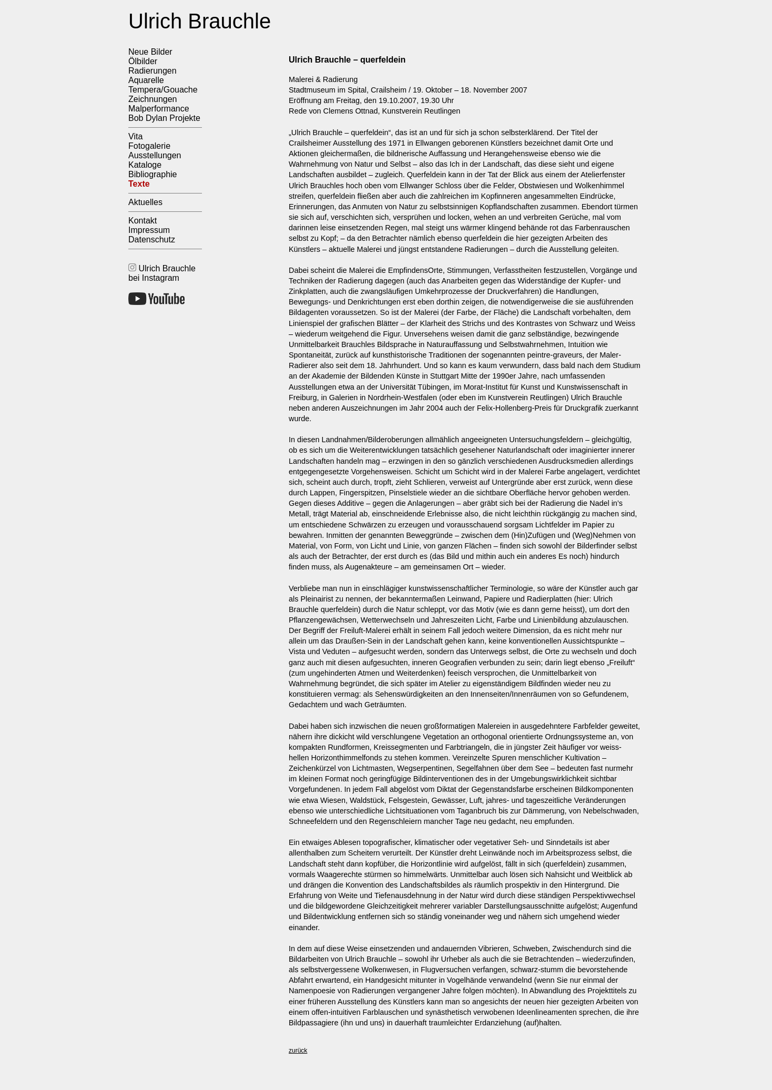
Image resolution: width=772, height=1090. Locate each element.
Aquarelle (146, 80)
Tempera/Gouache (163, 89)
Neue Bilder (150, 51)
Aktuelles (145, 202)
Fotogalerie (149, 145)
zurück (298, 1050)
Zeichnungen (152, 99)
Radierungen (152, 70)
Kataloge (144, 164)
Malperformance (158, 108)
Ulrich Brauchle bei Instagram (162, 273)
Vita (135, 136)
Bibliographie (152, 174)
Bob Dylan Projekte (164, 118)
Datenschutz (151, 239)
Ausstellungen (154, 155)
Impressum (149, 230)
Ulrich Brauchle (199, 21)
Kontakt (142, 220)
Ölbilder (142, 61)
